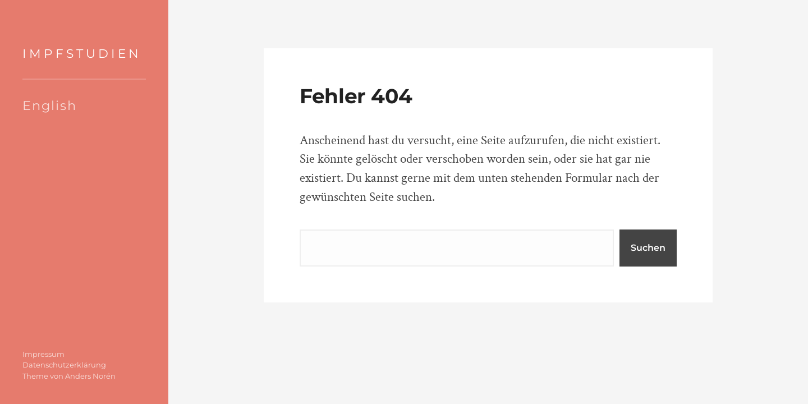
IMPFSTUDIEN (81, 53)
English (49, 105)
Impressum (43, 354)
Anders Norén (90, 375)
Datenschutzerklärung (64, 364)
